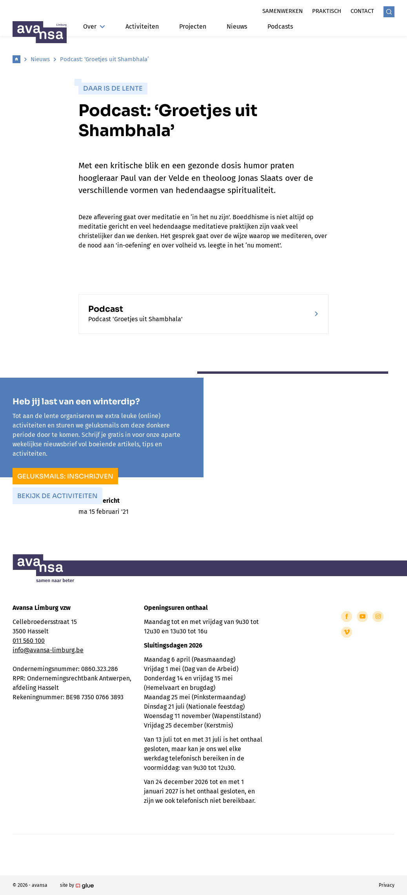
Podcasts (280, 26)
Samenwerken (282, 11)
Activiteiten (142, 26)
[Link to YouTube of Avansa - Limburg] (362, 616)
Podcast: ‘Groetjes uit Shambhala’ (104, 59)
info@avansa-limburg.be (48, 650)
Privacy (386, 885)
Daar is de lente (113, 88)
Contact (362, 11)
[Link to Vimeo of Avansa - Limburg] (346, 632)
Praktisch (326, 11)
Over (94, 26)
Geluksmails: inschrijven (65, 476)
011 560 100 (29, 640)
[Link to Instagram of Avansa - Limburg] (377, 616)
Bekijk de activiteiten (57, 496)
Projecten (192, 26)
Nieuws (237, 26)
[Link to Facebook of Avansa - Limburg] (346, 616)
